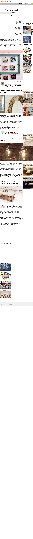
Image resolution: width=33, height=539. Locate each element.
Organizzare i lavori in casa (5, 272)
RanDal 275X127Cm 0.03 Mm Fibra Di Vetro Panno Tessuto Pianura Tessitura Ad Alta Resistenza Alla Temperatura (12, 131)
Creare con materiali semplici (8, 15)
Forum (20, 3)
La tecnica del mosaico (4, 263)
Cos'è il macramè (3, 290)
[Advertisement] (8, 26)
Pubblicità (30, 304)
